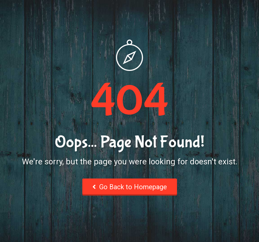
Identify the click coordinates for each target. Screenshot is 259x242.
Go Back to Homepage (129, 187)
